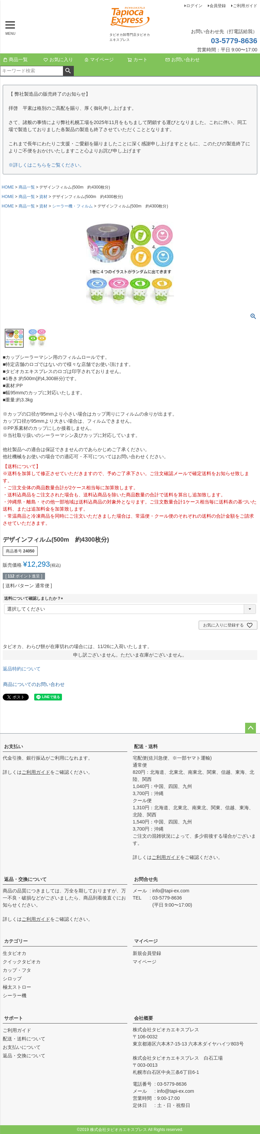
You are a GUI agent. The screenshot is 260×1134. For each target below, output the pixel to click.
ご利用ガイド (245, 5)
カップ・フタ (17, 970)
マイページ (99, 59)
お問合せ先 (146, 879)
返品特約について (22, 668)
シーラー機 (14, 995)
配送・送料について (24, 1038)
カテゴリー (16, 941)
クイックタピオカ (22, 961)
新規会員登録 (147, 953)
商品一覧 (15, 59)
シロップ (12, 978)
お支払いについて (22, 1047)
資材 (43, 196)
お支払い (13, 746)
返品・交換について (25, 879)
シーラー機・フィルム (72, 206)
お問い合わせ (182, 59)
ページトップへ (250, 728)
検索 (68, 71)
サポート (13, 1018)
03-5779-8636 (234, 40)
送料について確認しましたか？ (34, 598)
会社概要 (143, 1018)
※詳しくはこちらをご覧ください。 (46, 165)
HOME (8, 187)
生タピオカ (14, 953)
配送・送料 (146, 746)
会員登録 (218, 5)
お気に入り (58, 59)
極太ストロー (17, 987)
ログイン (194, 5)
